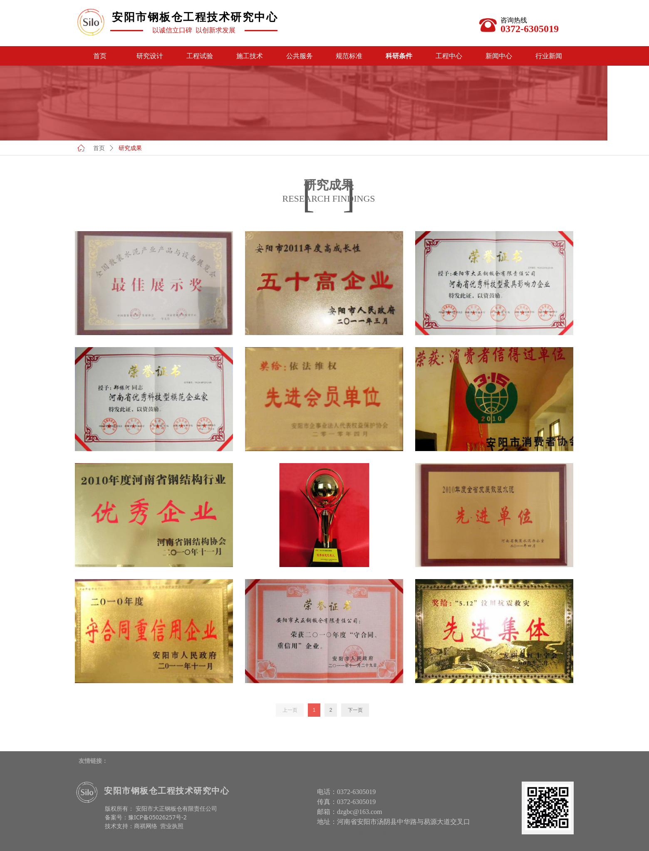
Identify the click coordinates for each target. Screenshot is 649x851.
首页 (99, 148)
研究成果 (130, 148)
